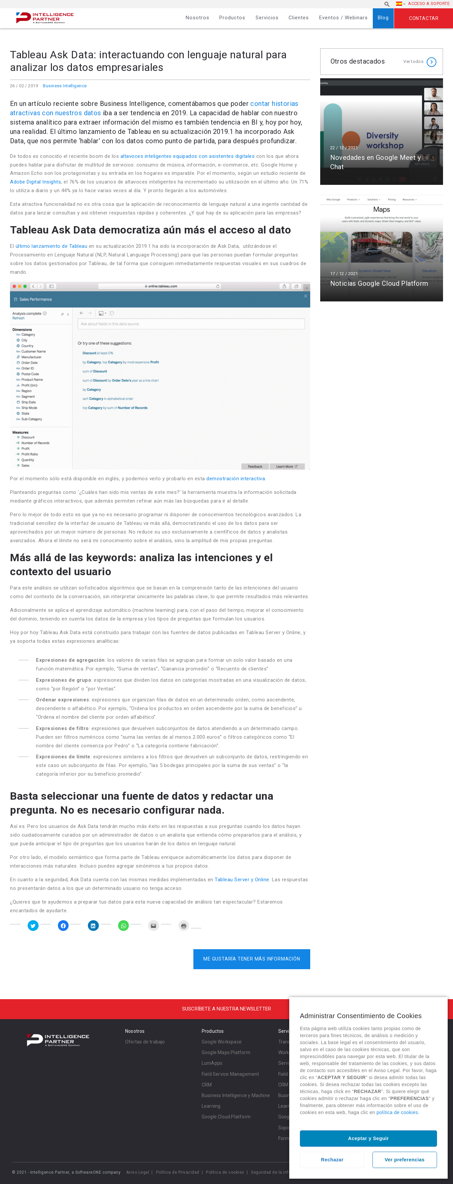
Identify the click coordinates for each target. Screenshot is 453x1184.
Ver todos (413, 61)
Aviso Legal (137, 1172)
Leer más (381, 131)
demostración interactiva (235, 479)
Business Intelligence (65, 85)
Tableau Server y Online (242, 880)
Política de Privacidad (177, 1172)
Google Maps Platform (226, 1052)
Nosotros (197, 18)
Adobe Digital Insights (35, 182)
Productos (232, 18)
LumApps (212, 1063)
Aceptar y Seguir (368, 1138)
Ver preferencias (405, 1159)
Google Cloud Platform (226, 1116)
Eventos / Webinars (343, 18)
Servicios (267, 18)
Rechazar (332, 1159)
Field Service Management (230, 1074)
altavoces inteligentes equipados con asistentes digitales (187, 156)
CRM (207, 1084)
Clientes (299, 18)
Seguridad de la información (279, 1172)
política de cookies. (397, 1112)
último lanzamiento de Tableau (52, 246)
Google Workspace (222, 1041)
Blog (383, 18)
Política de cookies (225, 1172)
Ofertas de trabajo (145, 1041)
